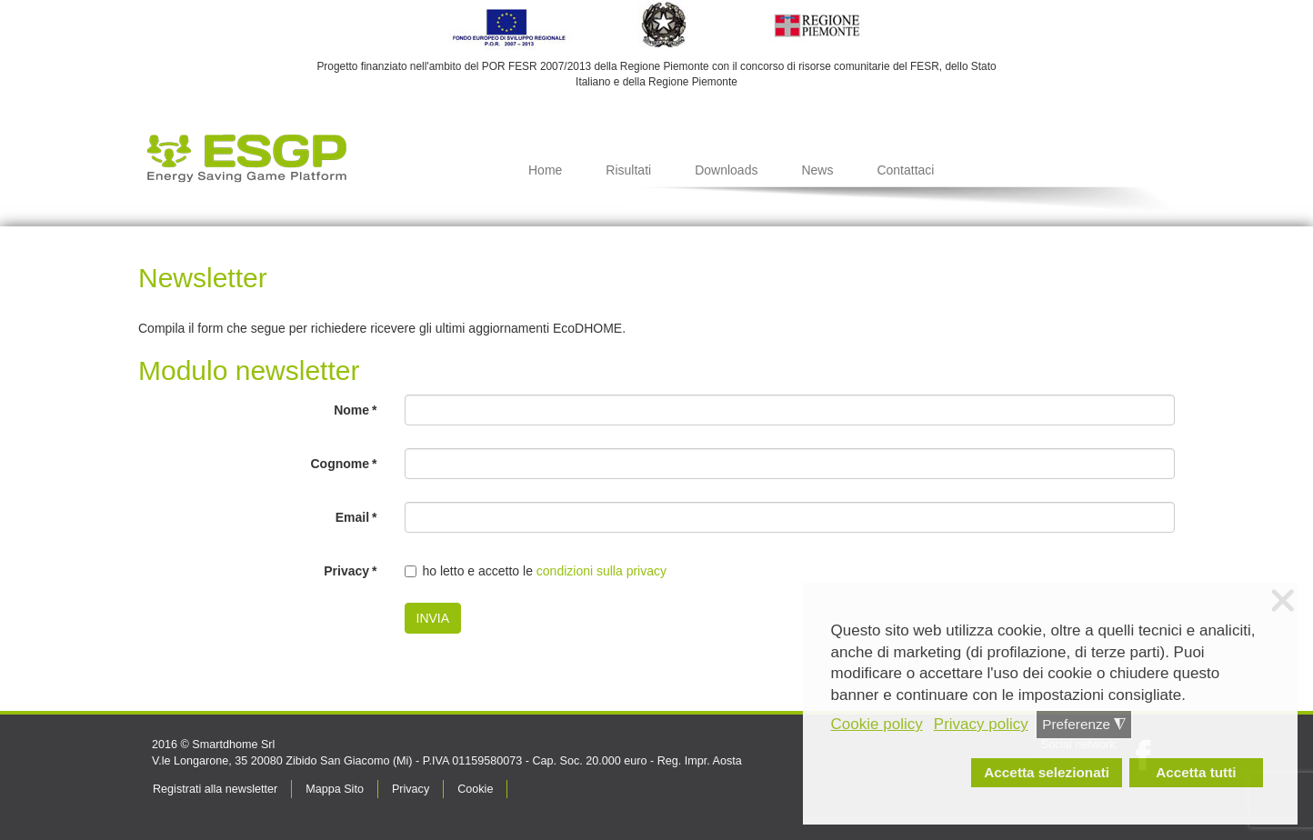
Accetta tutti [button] (1196, 772)
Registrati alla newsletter (215, 789)
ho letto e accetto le (536, 571)
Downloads (726, 170)
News (817, 170)
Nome (355, 410)
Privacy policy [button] (981, 724)
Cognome (343, 463)
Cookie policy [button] (877, 724)
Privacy (350, 571)
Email (356, 517)
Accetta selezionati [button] (1046, 772)
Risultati (628, 170)
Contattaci (905, 170)
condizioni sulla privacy (601, 571)
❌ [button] (1283, 601)
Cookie (475, 789)
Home (545, 170)
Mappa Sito (335, 789)
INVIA (433, 618)
